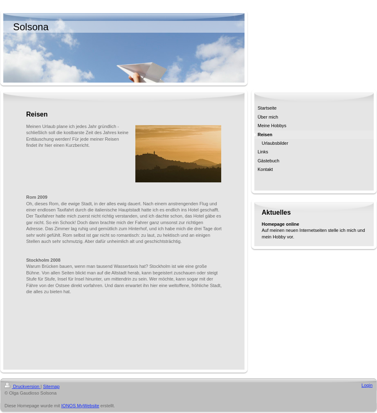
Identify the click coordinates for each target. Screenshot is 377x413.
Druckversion (22, 386)
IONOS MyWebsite (80, 405)
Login (367, 385)
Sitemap (51, 386)
